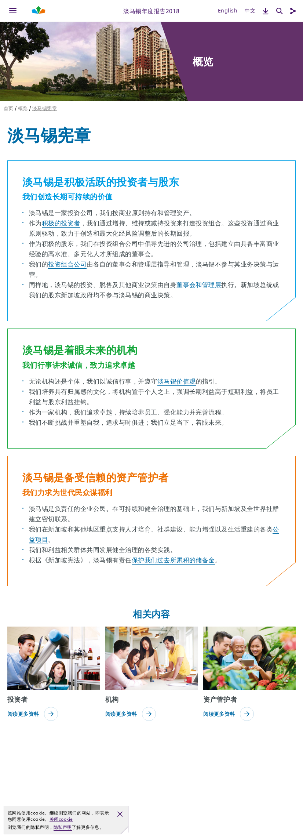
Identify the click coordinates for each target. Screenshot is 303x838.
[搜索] (279, 11)
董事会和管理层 (198, 284)
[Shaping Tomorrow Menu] (38, 11)
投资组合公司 (67, 264)
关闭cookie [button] (61, 819)
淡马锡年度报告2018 (151, 11)
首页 (9, 108)
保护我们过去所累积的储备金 (173, 560)
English (227, 10)
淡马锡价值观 (176, 381)
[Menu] (13, 11)
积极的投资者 (61, 223)
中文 (250, 10)
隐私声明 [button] (63, 827)
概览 (23, 108)
